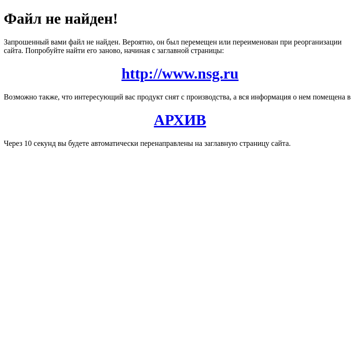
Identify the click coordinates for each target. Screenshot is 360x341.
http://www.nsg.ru (179, 73)
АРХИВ (180, 119)
